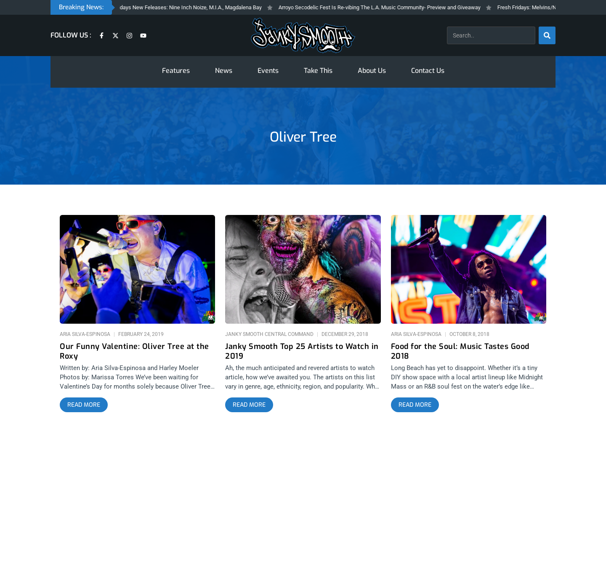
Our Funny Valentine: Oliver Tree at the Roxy (134, 351)
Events (268, 70)
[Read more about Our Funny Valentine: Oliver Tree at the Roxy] (84, 405)
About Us (372, 70)
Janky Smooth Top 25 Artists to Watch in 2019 (302, 351)
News (223, 70)
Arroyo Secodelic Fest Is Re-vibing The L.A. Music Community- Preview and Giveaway (387, 7)
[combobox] (491, 35)
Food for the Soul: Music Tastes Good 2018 (460, 351)
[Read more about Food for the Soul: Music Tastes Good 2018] (415, 405)
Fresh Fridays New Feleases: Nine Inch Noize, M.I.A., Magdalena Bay (188, 7)
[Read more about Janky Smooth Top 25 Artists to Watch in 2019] (249, 405)
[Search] (547, 35)
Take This (318, 70)
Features (176, 70)
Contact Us (427, 70)
